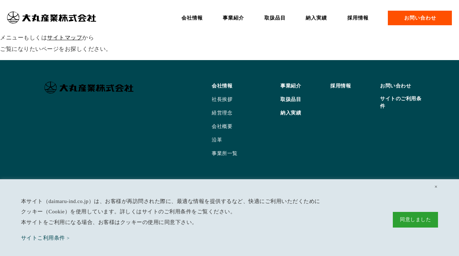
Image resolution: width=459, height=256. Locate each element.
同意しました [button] (415, 219)
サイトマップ (64, 37)
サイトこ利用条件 (43, 238)
